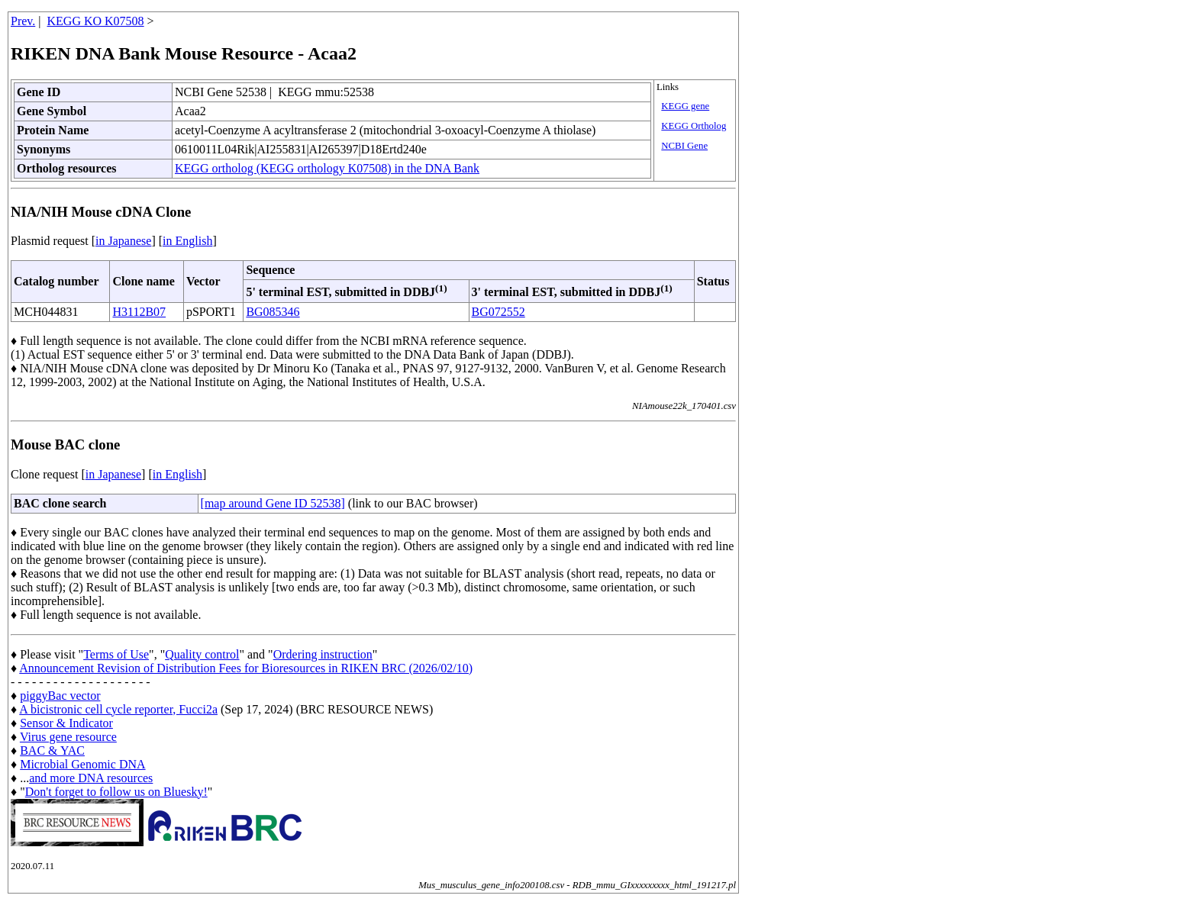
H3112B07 (139, 311)
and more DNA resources (91, 777)
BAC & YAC (52, 750)
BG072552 (498, 311)
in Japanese (123, 240)
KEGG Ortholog (693, 126)
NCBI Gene (684, 145)
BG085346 (272, 311)
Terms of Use (116, 654)
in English (187, 240)
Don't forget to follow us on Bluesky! (116, 791)
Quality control (202, 654)
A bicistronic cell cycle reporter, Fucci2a (118, 709)
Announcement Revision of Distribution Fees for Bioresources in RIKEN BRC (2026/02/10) (246, 668)
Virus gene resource (68, 736)
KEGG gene (685, 106)
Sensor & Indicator (66, 723)
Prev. (23, 20)
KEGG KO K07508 (95, 20)
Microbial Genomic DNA (82, 764)
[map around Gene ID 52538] (273, 503)
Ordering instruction (323, 654)
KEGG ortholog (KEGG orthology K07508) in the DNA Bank (327, 168)
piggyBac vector (60, 695)
